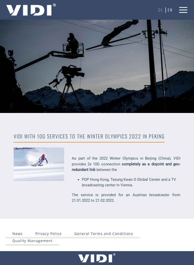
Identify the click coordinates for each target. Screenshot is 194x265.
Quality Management (32, 240)
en (170, 10)
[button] (183, 9)
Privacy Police (48, 233)
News (17, 233)
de (160, 10)
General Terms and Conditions (103, 233)
